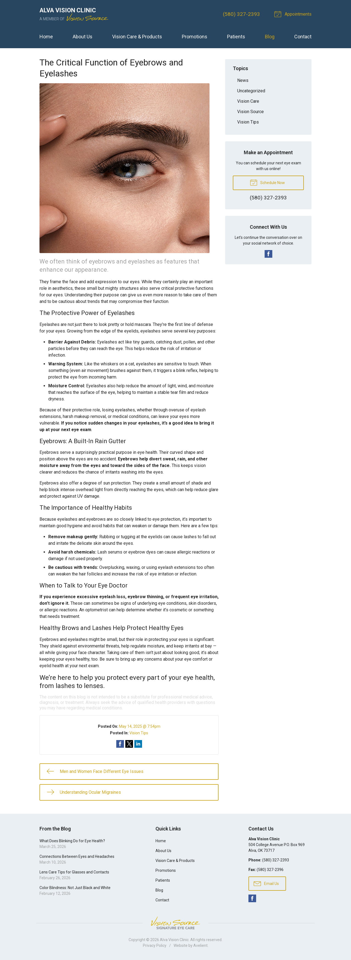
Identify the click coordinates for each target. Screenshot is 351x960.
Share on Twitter (129, 744)
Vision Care (248, 101)
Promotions (194, 36)
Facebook (268, 254)
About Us (82, 36)
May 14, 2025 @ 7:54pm (139, 726)
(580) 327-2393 (241, 14)
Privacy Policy (154, 945)
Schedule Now (267, 182)
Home (46, 36)
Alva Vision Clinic (174, 940)
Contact (303, 36)
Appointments (294, 14)
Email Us (266, 883)
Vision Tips (138, 733)
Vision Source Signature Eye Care (175, 922)
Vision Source (250, 111)
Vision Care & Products (137, 36)
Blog (269, 36)
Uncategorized (251, 90)
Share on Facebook (120, 744)
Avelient (200, 945)
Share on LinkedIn (138, 744)
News (242, 80)
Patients (236, 36)
